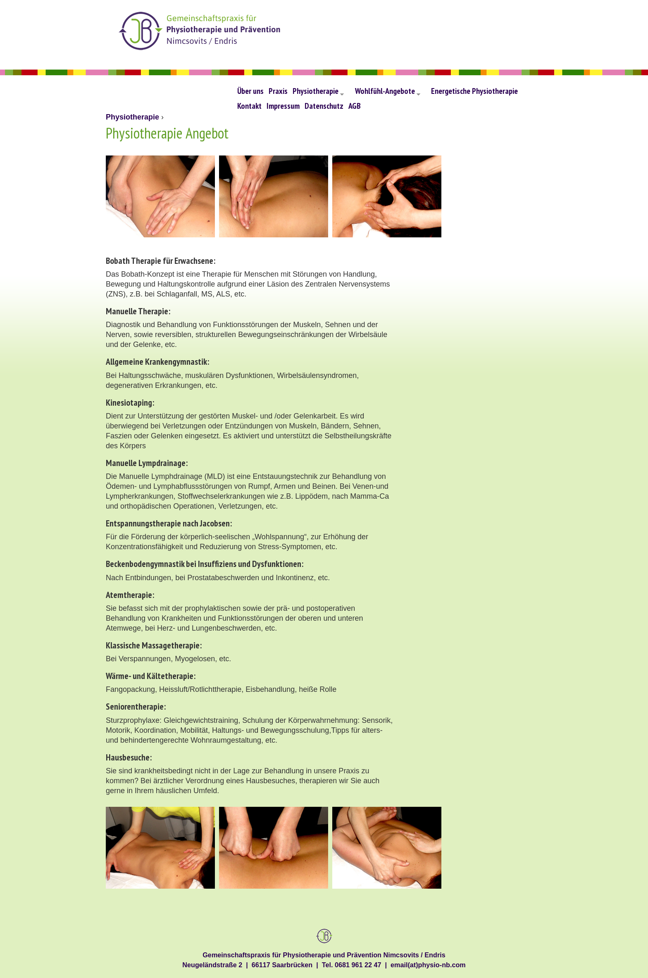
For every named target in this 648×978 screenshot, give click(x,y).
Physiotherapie (318, 93)
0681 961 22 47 (358, 964)
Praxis (278, 91)
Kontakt (249, 105)
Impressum (283, 105)
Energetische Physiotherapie (474, 91)
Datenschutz (324, 105)
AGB (354, 105)
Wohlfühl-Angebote (387, 93)
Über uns (250, 91)
